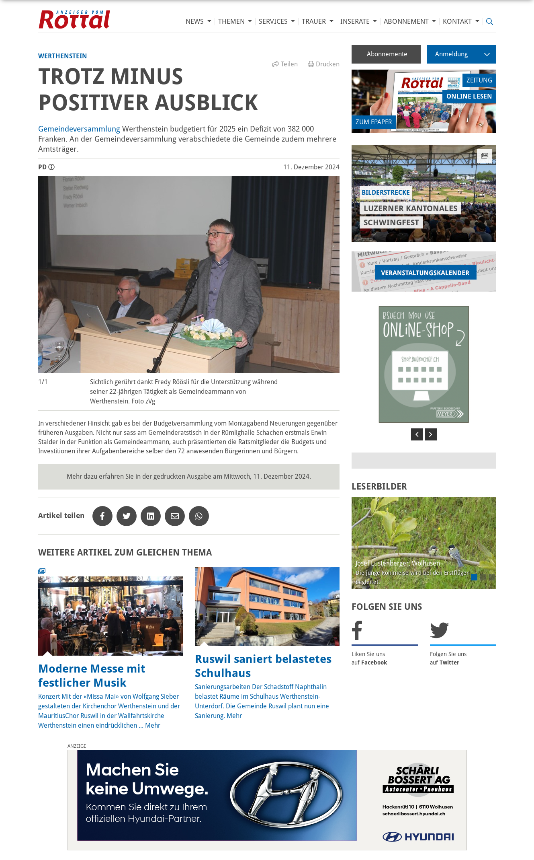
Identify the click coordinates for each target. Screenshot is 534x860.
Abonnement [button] (407, 21)
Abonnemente (387, 54)
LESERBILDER (379, 486)
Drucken (324, 64)
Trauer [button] (314, 21)
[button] (417, 434)
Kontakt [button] (458, 21)
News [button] (195, 21)
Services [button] (274, 21)
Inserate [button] (355, 21)
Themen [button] (232, 21)
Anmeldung (462, 54)
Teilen (285, 64)
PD (46, 167)
